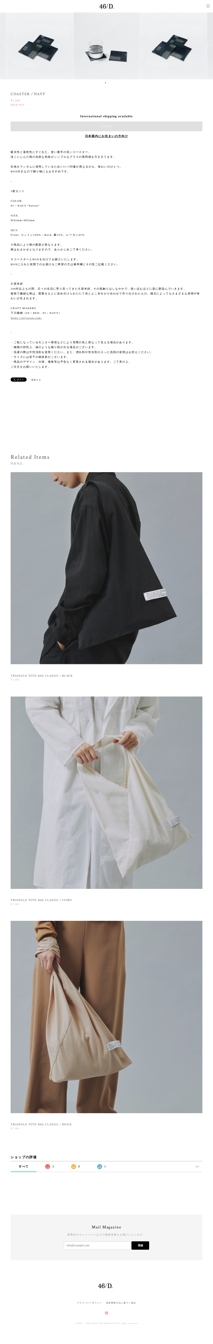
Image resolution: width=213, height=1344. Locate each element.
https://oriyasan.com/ (26, 317)
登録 (140, 1245)
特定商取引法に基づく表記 (121, 1303)
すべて (24, 1166)
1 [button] (105, 82)
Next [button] (207, 46)
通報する (36, 380)
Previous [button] (6, 46)
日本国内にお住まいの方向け (106, 136)
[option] (106, 46)
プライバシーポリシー (89, 1303)
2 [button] (108, 82)
